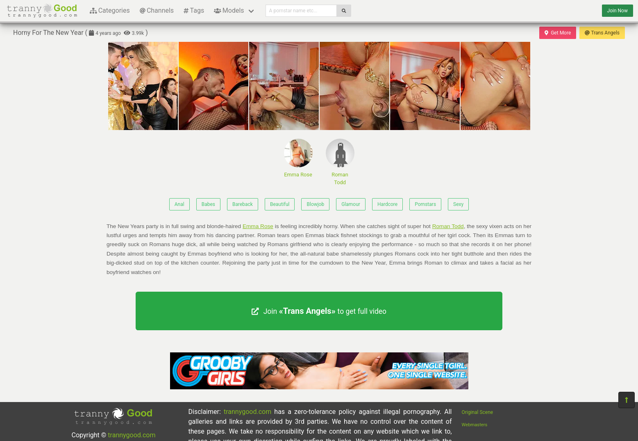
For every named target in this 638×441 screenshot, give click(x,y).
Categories (110, 10)
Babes (208, 204)
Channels (157, 10)
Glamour (350, 204)
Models (229, 10)
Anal (179, 204)
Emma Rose (298, 158)
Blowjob (315, 204)
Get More (558, 33)
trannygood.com (131, 435)
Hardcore (387, 204)
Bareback (242, 204)
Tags (194, 10)
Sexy (458, 204)
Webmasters (475, 424)
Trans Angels (602, 33)
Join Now (617, 11)
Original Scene (477, 412)
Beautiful (280, 204)
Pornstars (425, 204)
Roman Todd (340, 162)
